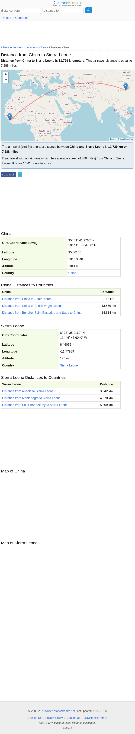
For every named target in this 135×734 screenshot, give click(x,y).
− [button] (6, 80)
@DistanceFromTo (95, 717)
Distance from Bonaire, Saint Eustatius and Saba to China (42, 312)
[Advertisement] (67, 32)
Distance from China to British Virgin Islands (32, 306)
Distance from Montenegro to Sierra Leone (31, 398)
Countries (21, 18)
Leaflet (113, 139)
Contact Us (73, 717)
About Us (35, 717)
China (72, 273)
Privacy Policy (54, 717)
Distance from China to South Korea (27, 299)
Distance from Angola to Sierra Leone (27, 391)
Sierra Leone (69, 365)
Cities (7, 18)
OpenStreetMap (126, 139)
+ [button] (6, 74)
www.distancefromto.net (60, 710)
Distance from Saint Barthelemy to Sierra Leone (35, 405)
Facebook (8, 174)
